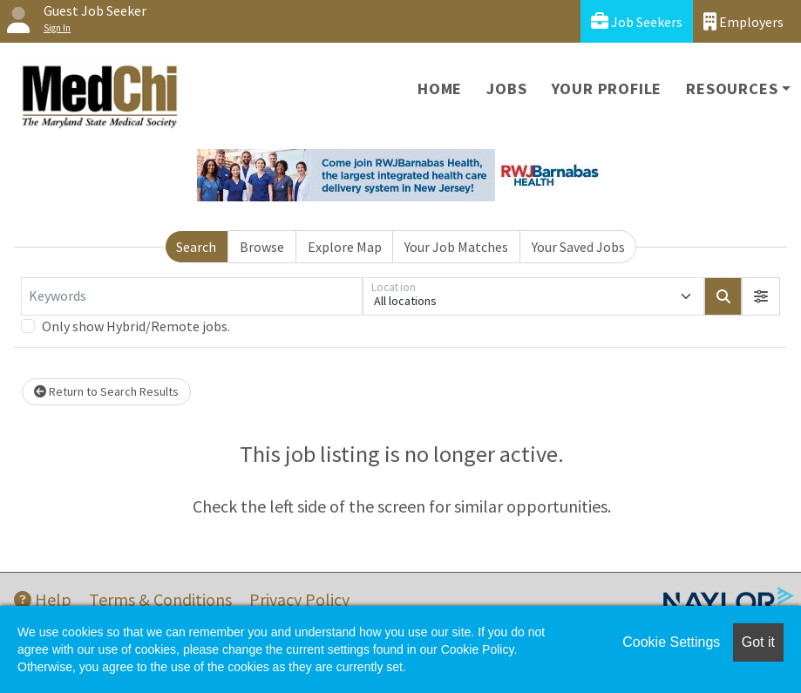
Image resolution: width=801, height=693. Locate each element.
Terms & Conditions (160, 599)
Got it (758, 642)
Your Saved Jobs (578, 246)
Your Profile (607, 88)
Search (196, 246)
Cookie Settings (671, 642)
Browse (262, 246)
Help (42, 599)
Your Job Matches (456, 246)
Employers (743, 21)
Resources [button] (731, 88)
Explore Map (345, 246)
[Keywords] (192, 296)
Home (439, 88)
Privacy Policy (299, 599)
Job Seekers (636, 21)
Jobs (506, 88)
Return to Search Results (106, 391)
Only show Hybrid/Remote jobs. (136, 326)
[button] (761, 296)
